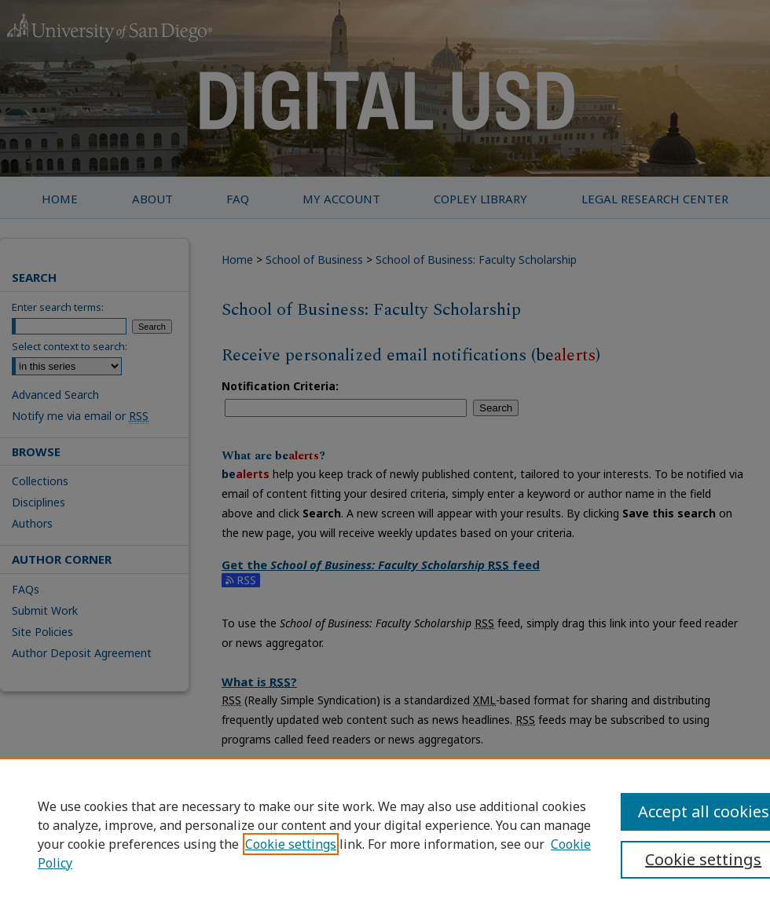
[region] (385, 834)
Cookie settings (290, 844)
